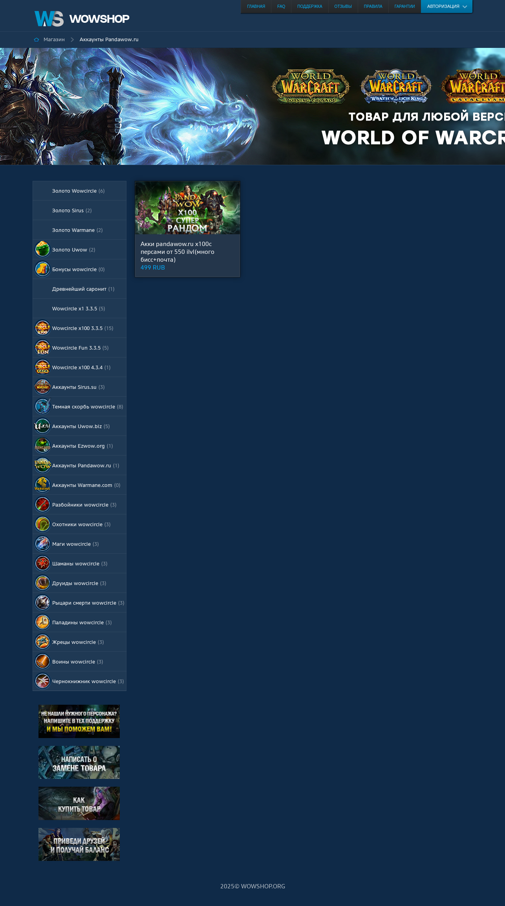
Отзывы (343, 6)
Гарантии (405, 6)
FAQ (281, 6)
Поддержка (309, 6)
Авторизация (443, 6)
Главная (256, 6)
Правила (373, 6)
